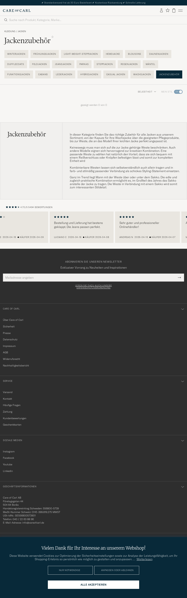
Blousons (134, 54)
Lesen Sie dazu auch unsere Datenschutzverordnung (93, 286)
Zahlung (7, 411)
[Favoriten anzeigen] (167, 10)
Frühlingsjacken (44, 54)
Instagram (9, 451)
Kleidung (9, 31)
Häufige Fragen (11, 405)
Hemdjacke (113, 54)
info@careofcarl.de (33, 522)
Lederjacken (64, 74)
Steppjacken (105, 64)
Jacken (22, 31)
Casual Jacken (115, 74)
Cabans (43, 74)
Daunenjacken (158, 54)
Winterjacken (16, 54)
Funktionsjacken (18, 74)
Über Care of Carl (13, 320)
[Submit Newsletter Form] (179, 277)
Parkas (84, 64)
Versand (7, 392)
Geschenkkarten (12, 424)
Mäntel (150, 64)
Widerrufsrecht (11, 359)
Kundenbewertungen (14, 418)
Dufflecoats (15, 64)
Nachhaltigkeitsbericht (16, 365)
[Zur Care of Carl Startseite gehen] (17, 10)
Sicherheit (9, 326)
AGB (5, 352)
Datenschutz (10, 339)
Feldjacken (39, 64)
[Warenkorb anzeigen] (174, 10)
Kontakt (7, 398)
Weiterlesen (144, 559)
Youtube (7, 464)
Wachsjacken (142, 74)
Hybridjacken (89, 74)
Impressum (9, 346)
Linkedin (8, 471)
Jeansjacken (63, 64)
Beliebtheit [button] (147, 91)
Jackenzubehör (169, 74)
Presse (7, 333)
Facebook (8, 457)
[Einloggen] (161, 10)
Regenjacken (129, 64)
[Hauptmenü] (180, 11)
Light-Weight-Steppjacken (81, 54)
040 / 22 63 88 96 (23, 519)
